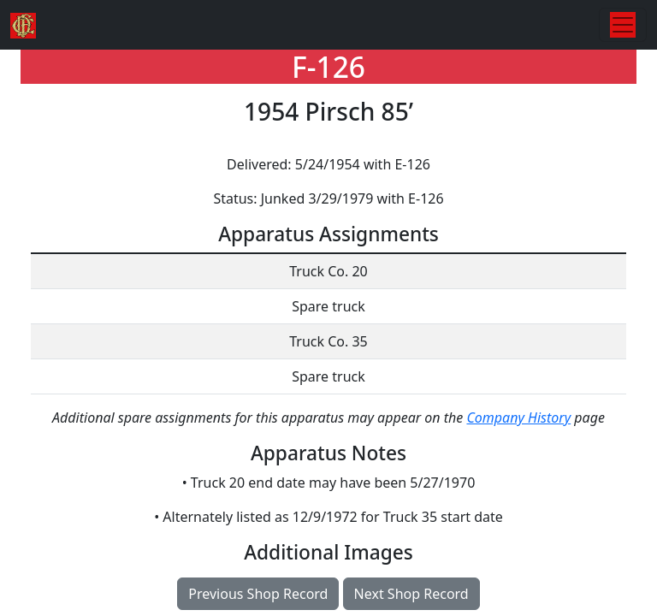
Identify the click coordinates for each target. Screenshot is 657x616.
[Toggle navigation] (623, 25)
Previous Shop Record (258, 593)
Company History (518, 417)
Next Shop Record (411, 593)
